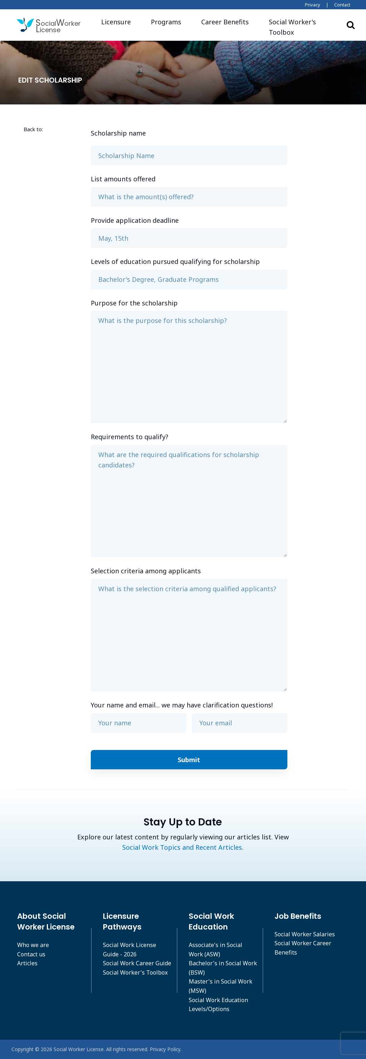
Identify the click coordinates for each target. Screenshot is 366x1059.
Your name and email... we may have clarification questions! (182, 705)
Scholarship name (118, 133)
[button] (300, 27)
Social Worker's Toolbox (135, 972)
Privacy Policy (165, 1049)
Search (351, 24)
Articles (27, 963)
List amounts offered (123, 179)
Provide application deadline (135, 220)
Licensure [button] (116, 22)
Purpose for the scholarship (134, 303)
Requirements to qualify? (129, 436)
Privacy (312, 4)
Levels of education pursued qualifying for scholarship (175, 261)
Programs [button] (166, 22)
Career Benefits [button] (225, 22)
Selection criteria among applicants (146, 571)
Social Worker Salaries (304, 934)
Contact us (31, 954)
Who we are (33, 945)
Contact (342, 4)
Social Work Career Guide (137, 963)
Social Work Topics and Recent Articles (182, 847)
